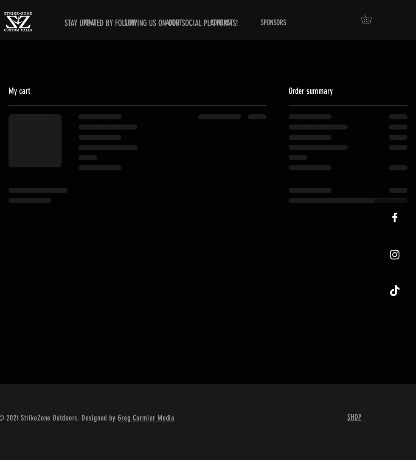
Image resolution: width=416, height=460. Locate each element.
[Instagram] (394, 254)
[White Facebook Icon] (394, 217)
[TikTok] (394, 291)
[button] (370, 18)
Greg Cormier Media (146, 418)
